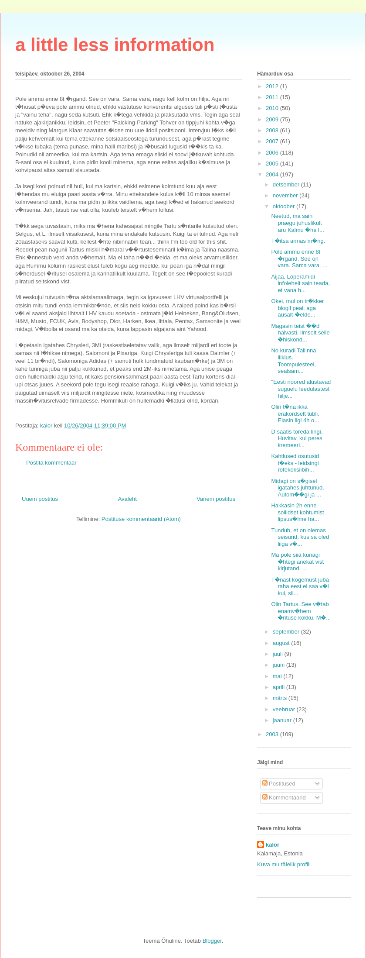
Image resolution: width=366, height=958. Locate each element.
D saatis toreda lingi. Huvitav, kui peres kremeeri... (296, 438)
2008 (273, 130)
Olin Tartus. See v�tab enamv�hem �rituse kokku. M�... (301, 611)
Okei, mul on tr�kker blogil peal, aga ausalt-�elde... (297, 308)
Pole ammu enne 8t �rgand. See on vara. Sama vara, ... (299, 258)
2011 (273, 97)
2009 (273, 119)
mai (278, 676)
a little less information (114, 44)
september (287, 631)
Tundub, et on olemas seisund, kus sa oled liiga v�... (300, 537)
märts (280, 698)
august (282, 643)
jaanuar (283, 720)
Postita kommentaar (51, 462)
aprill (279, 687)
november (286, 195)
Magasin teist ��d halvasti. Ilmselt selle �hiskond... (300, 333)
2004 (273, 174)
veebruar (285, 709)
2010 (273, 108)
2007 (273, 141)
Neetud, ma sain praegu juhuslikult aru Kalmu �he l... (297, 223)
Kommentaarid (284, 797)
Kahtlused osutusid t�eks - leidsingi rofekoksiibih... (295, 463)
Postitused (278, 783)
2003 (273, 734)
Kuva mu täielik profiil (284, 864)
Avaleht (127, 499)
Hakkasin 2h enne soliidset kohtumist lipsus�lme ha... (297, 512)
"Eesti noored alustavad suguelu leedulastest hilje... (301, 389)
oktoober (284, 206)
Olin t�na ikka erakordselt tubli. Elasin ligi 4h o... (295, 413)
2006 (273, 152)
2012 (273, 86)
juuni (279, 665)
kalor (272, 844)
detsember (287, 184)
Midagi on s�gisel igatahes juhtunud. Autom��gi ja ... (297, 488)
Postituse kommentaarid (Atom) (141, 519)
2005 (273, 163)
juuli (279, 654)
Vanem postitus (216, 499)
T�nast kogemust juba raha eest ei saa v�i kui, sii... (300, 586)
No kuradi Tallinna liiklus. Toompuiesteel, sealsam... (293, 360)
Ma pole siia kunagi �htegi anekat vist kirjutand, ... (297, 561)
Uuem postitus (40, 499)
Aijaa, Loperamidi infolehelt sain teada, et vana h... (300, 283)
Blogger (212, 940)
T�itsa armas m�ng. (298, 241)
